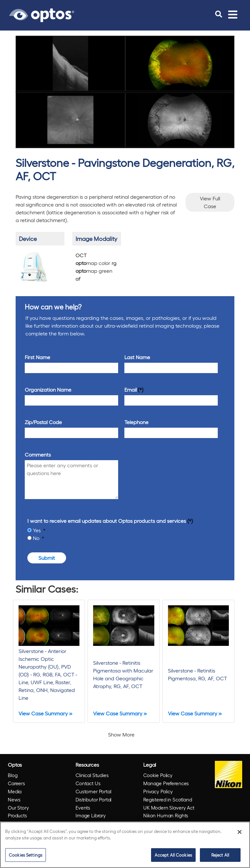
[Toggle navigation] (232, 14)
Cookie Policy (158, 775)
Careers (16, 783)
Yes (37, 530)
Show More (121, 734)
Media (14, 791)
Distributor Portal (93, 799)
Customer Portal (93, 791)
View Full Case (210, 202)
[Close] (239, 832)
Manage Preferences (166, 783)
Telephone (136, 422)
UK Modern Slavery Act (168, 808)
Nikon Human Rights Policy (165, 819)
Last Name (137, 357)
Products (17, 815)
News (14, 799)
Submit (46, 558)
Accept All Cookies (173, 854)
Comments (38, 454)
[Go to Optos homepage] (41, 14)
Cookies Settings (25, 854)
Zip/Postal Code (43, 422)
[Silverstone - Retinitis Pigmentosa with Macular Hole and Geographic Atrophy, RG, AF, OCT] (123, 661)
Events (83, 808)
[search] (218, 14)
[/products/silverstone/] (34, 266)
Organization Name (48, 389)
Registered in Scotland (167, 799)
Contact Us (88, 783)
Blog (12, 775)
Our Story (18, 808)
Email (130, 389)
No (37, 538)
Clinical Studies (92, 775)
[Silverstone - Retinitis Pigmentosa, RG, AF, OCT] (198, 661)
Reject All (220, 854)
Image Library (91, 815)
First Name (37, 357)
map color (96, 263)
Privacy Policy (158, 791)
